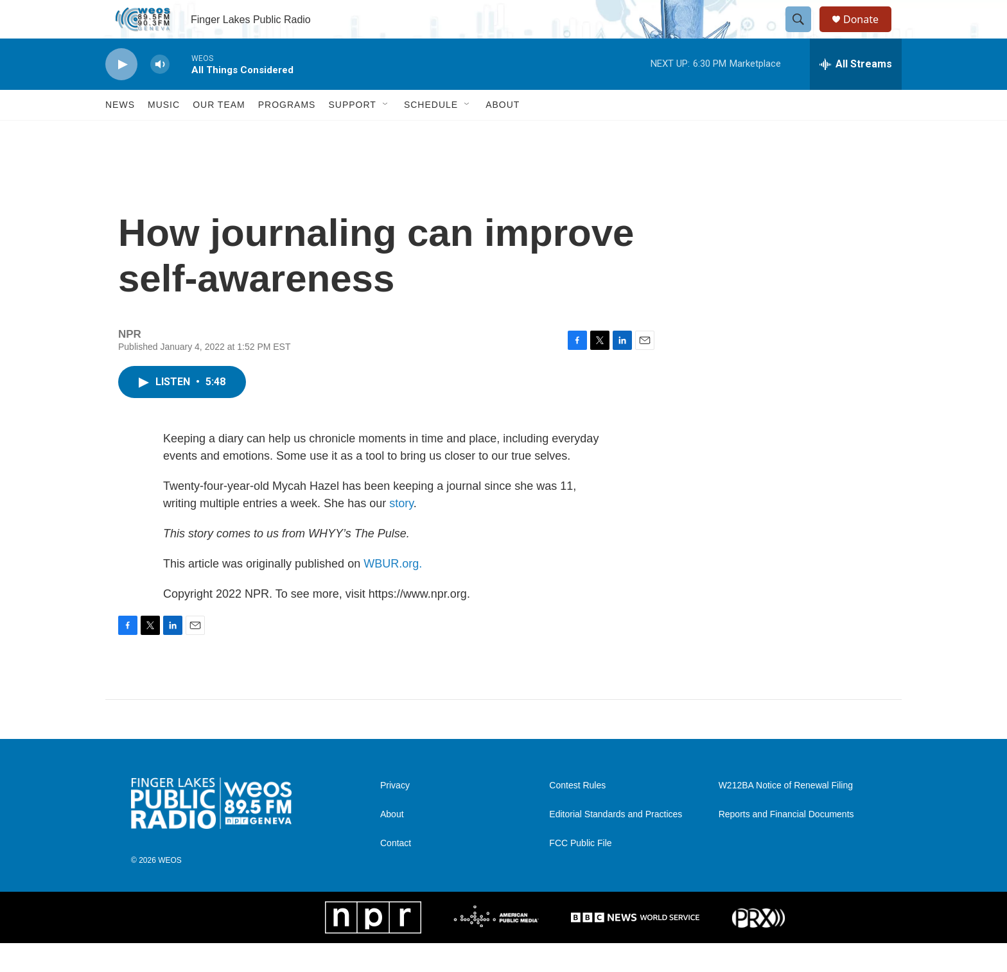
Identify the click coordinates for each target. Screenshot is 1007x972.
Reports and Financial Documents (786, 843)
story (401, 532)
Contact (395, 872)
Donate (869, 33)
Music (164, 133)
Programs (287, 133)
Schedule (431, 133)
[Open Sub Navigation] (386, 133)
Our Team (219, 133)
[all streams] (856, 93)
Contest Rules (577, 814)
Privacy (395, 814)
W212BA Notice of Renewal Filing (786, 814)
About (503, 133)
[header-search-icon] (804, 34)
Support (352, 133)
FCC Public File (580, 872)
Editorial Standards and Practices (615, 843)
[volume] (160, 93)
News (120, 133)
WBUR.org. (392, 592)
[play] (121, 93)
